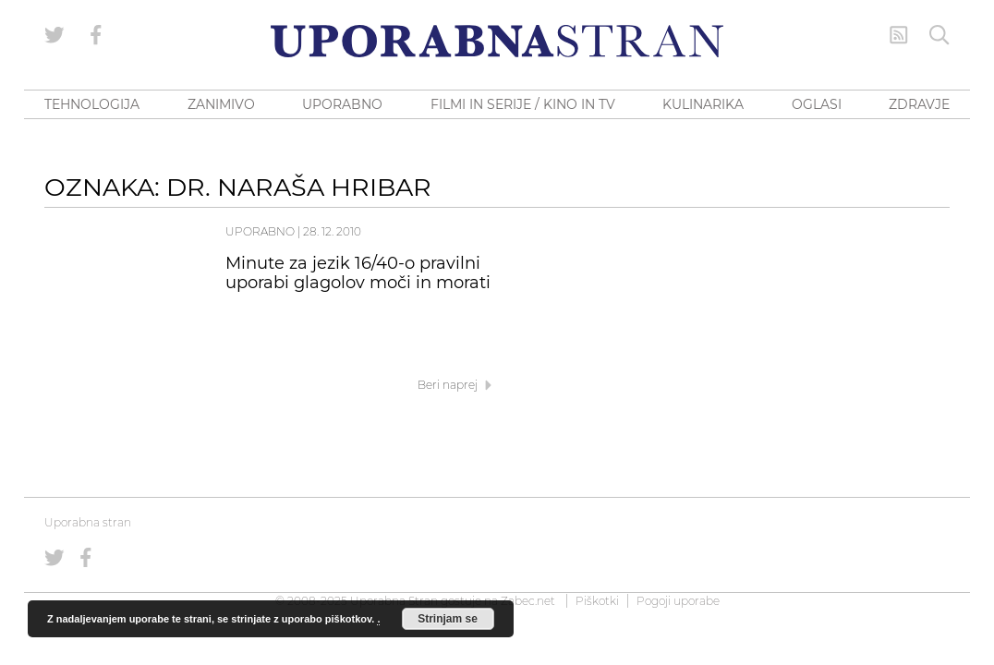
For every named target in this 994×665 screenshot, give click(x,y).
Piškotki (597, 601)
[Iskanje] (939, 35)
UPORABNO (342, 104)
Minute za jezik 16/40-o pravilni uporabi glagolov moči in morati (358, 273)
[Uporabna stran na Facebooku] (96, 35)
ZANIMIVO (221, 104)
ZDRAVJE (919, 104)
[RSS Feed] (899, 35)
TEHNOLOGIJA (91, 104)
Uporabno (260, 231)
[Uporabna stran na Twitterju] (54, 35)
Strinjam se (448, 618)
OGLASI (817, 104)
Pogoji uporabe (678, 601)
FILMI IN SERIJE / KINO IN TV (522, 104)
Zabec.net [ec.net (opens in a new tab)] (528, 601)
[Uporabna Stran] (497, 41)
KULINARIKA (703, 104)
